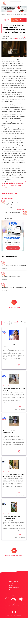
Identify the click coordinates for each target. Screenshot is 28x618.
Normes (11, 583)
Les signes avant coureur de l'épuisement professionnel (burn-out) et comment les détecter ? (13, 183)
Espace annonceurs (14, 587)
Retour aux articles (5, 20)
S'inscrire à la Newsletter (17, 20)
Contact (11, 585)
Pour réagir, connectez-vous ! (9, 193)
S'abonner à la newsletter (14, 613)
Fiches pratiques (13, 581)
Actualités (9, 14)
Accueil (3, 14)
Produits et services (14, 579)
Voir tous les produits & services (14, 552)
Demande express (20, 366)
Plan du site (12, 589)
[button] (2, 9)
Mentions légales (11, 604)
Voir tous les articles (14, 304)
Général (16, 38)
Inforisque (8, 187)
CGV (18, 604)
